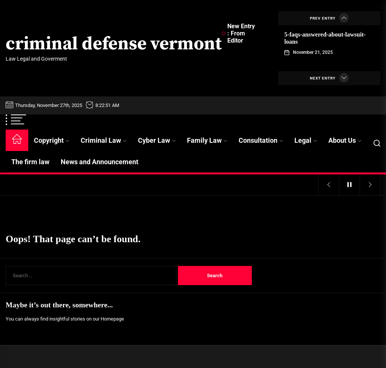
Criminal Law (104, 140)
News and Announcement (99, 162)
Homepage (112, 319)
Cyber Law (157, 140)
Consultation (261, 140)
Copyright (51, 140)
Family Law (207, 140)
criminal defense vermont (114, 44)
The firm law (30, 162)
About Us (344, 140)
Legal (305, 140)
